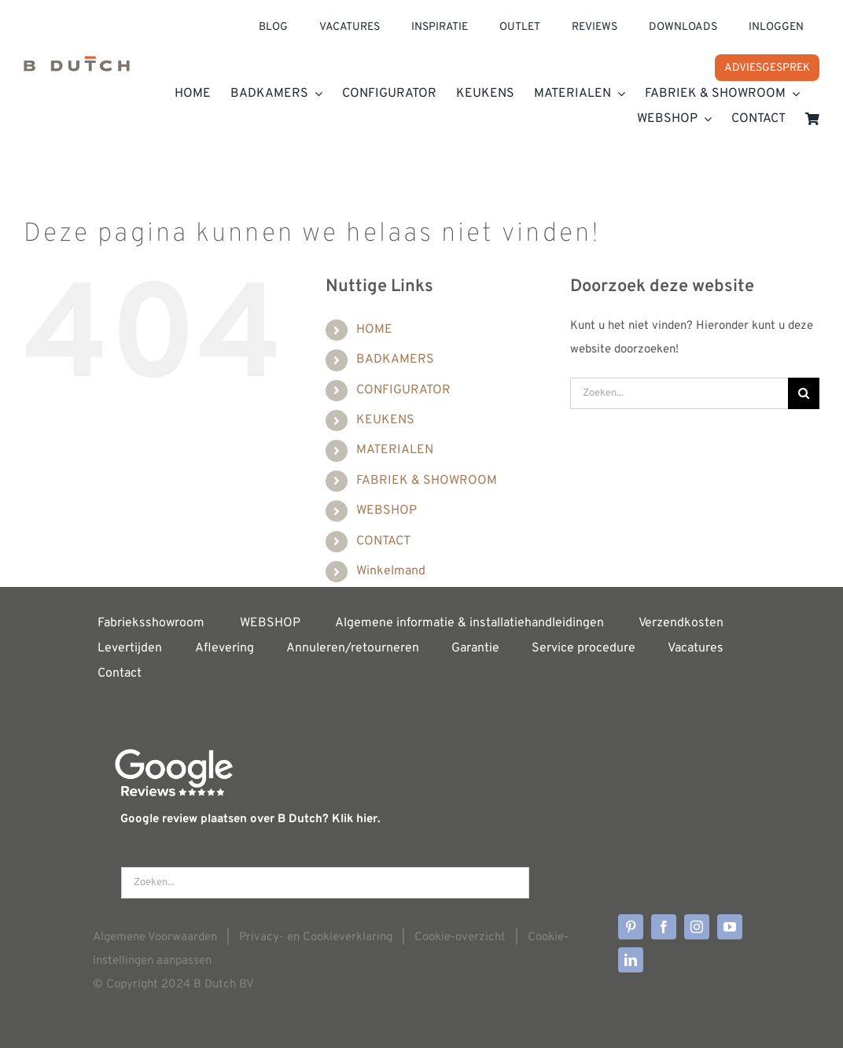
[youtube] (729, 926)
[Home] (77, 66)
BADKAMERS (395, 359)
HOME (374, 330)
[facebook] (663, 926)
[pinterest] (630, 926)
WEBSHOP (386, 510)
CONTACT (383, 541)
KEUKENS (385, 420)
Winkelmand (390, 571)
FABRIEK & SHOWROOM (426, 481)
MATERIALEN (394, 450)
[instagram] (696, 926)
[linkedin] (630, 959)
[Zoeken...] (679, 393)
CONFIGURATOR (403, 390)
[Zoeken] (803, 393)
